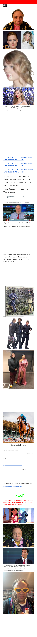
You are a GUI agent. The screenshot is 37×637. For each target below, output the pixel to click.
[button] (1, 5)
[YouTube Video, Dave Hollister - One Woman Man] (18, 400)
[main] (18, 179)
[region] (18, 2)
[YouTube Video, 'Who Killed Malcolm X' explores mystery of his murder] (18, 122)
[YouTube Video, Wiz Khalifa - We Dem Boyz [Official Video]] (18, 239)
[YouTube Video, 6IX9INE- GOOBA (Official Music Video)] (18, 274)
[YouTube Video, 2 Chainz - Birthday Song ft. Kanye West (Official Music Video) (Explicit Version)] (18, 144)
